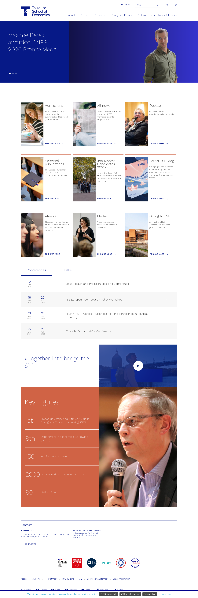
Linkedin (87, 590)
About (73, 15)
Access (24, 579)
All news (36, 579)
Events (129, 15)
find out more (54, 143)
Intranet (126, 5)
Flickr (55, 590)
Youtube (71, 590)
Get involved (146, 15)
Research (102, 15)
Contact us (30, 544)
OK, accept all (108, 594)
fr (167, 5)
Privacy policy (166, 594)
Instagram (103, 590)
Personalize (150, 594)
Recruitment (51, 579)
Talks (68, 270)
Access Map (27, 531)
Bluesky (41, 590)
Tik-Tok (118, 590)
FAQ (80, 579)
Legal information (121, 579)
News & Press (167, 15)
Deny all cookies (130, 594)
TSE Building (68, 579)
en (175, 5)
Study (116, 15)
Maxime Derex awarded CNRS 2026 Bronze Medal (33, 42)
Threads (26, 590)
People (86, 15)
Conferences (36, 270)
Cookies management (97, 579)
